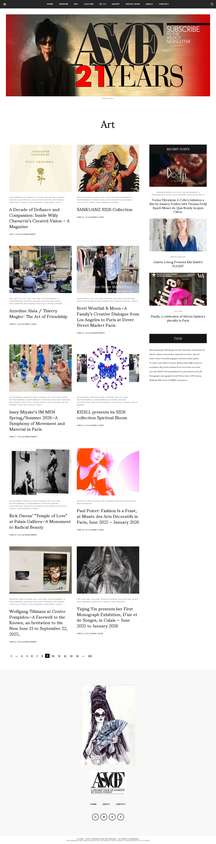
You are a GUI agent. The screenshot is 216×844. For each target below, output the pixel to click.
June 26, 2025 (83, 425)
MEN (191, 362)
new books (186, 367)
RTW (192, 375)
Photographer (154, 375)
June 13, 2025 (83, 633)
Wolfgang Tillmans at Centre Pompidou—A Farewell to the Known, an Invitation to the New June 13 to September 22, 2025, (38, 622)
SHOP (58, 202)
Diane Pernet (29, 234)
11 (59, 656)
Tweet (134, 301)
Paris (166, 371)
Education (50, 197)
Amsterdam (196, 349)
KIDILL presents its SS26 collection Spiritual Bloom (102, 414)
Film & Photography (42, 200)
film (194, 354)
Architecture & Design (88, 197)
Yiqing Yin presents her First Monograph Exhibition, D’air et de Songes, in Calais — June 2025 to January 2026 (107, 617)
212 (90, 656)
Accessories (15, 197)
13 (71, 656)
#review (178, 349)
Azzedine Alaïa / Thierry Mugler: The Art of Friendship (38, 313)
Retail (127, 301)
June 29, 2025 (83, 332)
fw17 (198, 354)
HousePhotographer (170, 358)
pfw (200, 371)
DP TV (102, 4)
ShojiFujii (153, 380)
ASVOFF (116, 4)
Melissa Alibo (182, 362)
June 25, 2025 (83, 529)
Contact (164, 4)
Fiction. (189, 354)
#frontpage (169, 349)
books (165, 354)
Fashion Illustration (20, 200)
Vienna (165, 380)
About (149, 4)
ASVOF (152, 354)
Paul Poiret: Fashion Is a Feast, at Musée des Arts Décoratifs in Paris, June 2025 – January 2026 (108, 516)
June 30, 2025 (83, 217)
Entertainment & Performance (25, 400)
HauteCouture (155, 358)
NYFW (160, 371)
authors (159, 354)
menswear (198, 362)
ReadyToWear (178, 375)
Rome (187, 375)
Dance (64, 397)
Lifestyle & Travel (18, 202)
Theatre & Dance (26, 405)
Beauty (30, 197)
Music (43, 402)
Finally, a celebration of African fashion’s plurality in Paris (178, 318)
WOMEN (172, 380)
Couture (26, 298)
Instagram (58, 200)
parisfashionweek (175, 371)
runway (114, 202)
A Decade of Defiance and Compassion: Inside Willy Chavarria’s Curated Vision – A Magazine (39, 217)
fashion (171, 354)
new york (153, 371)
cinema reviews (164, 192)
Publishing (49, 202)
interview (182, 358)
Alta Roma (187, 349)
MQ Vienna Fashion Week (170, 367)
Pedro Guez (98, 217)
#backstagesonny (156, 349)
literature (172, 362)
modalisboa (154, 367)
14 (77, 656)
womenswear (182, 380)
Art (76, 4)
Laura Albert (163, 362)
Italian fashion (193, 358)
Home (50, 4)
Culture (88, 4)
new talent (196, 367)
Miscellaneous (84, 503)
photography (166, 375)
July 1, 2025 (14, 234)
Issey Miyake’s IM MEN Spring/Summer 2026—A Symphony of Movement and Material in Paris (37, 420)
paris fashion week (191, 371)
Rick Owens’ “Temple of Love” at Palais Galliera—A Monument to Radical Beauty (40, 521)
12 (65, 656)
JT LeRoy (153, 362)
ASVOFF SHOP (133, 4)
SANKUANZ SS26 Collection (104, 209)
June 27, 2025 (15, 436)
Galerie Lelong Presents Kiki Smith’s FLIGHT (177, 263)
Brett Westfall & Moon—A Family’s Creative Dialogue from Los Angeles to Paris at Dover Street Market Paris (108, 316)
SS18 (159, 380)
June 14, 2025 (15, 641)
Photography (36, 202)
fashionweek (180, 354)
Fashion (63, 4)
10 (53, 656)
